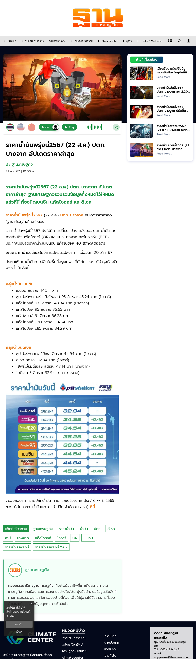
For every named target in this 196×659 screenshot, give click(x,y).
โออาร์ (61, 538)
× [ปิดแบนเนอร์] (31, 603)
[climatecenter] (107, 41)
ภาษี (8, 538)
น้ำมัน (84, 529)
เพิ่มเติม (10, 616)
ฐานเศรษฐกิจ (43, 529)
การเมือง (110, 636)
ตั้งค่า (19, 632)
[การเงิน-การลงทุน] (32, 41)
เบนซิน (88, 538)
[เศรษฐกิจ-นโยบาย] (81, 41)
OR (74, 538)
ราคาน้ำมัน (66, 529)
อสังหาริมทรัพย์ (72, 644)
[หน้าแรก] (9, 41)
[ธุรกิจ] (126, 41)
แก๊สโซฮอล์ (43, 538)
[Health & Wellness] (149, 41)
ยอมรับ (19, 624)
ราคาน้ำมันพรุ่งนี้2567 (51, 547)
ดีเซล (111, 529)
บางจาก (23, 538)
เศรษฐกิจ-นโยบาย (74, 651)
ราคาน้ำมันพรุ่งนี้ (17, 547)
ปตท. (97, 529)
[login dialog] (188, 41)
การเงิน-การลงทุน (74, 638)
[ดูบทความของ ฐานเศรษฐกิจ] (63, 586)
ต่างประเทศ (111, 642)
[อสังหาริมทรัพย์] (56, 41)
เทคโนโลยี (110, 649)
